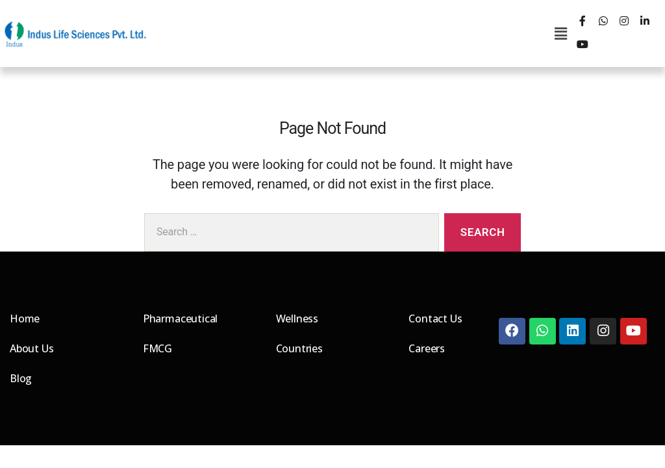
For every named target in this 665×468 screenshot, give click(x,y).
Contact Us (435, 318)
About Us (32, 348)
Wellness (297, 318)
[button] (561, 33)
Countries (299, 348)
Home (25, 318)
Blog (21, 378)
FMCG (157, 348)
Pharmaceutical (180, 318)
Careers (426, 348)
